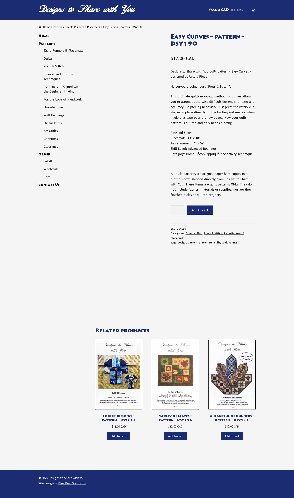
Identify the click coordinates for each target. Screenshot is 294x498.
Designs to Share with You (86, 9)
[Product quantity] (178, 210)
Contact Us (48, 185)
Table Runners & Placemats (83, 27)
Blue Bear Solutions (72, 483)
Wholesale (51, 169)
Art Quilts (51, 131)
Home (46, 27)
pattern (192, 242)
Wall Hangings (54, 115)
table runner (229, 242)
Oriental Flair (194, 233)
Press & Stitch (213, 233)
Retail (48, 161)
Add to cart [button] (118, 436)
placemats (206, 242)
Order (44, 154)
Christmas (51, 139)
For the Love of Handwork (63, 99)
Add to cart (200, 210)
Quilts (48, 58)
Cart (47, 177)
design (182, 242)
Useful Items (53, 123)
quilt (217, 242)
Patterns (58, 27)
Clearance (51, 147)
